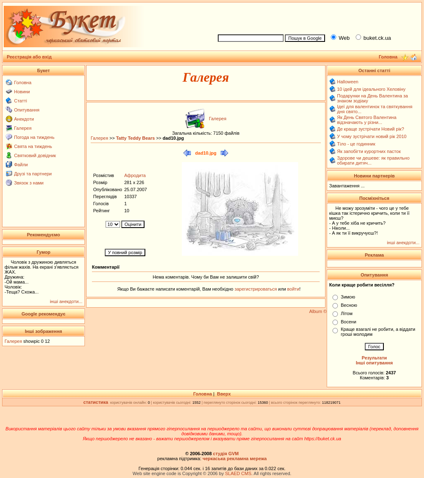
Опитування (26, 109)
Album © (318, 311)
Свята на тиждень (33, 146)
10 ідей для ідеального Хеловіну (371, 89)
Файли (21, 164)
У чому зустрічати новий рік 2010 (372, 136)
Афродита (135, 175)
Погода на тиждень (34, 137)
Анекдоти (24, 118)
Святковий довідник (35, 155)
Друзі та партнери (33, 173)
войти (292, 288)
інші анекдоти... (66, 301)
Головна (22, 82)
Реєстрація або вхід (29, 56)
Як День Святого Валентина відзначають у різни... (366, 120)
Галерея (22, 128)
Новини (22, 91)
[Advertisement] (316, 17)
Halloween (347, 81)
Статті (20, 100)
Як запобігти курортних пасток (369, 151)
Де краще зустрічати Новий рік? (370, 128)
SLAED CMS (238, 473)
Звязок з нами (28, 182)
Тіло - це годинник (356, 143)
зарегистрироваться (256, 288)
